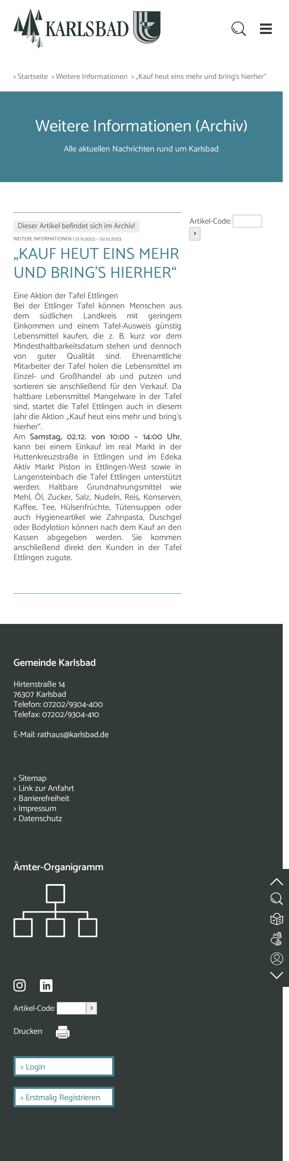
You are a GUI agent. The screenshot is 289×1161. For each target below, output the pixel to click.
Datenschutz (40, 819)
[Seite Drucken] (56, 1031)
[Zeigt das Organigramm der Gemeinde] (55, 935)
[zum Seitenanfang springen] (277, 877)
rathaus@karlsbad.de (73, 735)
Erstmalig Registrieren (63, 1098)
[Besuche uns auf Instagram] (19, 985)
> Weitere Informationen (90, 77)
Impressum (37, 809)
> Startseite (30, 77)
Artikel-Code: (211, 221)
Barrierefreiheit (43, 799)
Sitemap (32, 778)
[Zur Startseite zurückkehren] (86, 13)
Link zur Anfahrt (46, 789)
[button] (266, 28)
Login (35, 1067)
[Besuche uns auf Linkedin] (46, 985)
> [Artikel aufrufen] (195, 233)
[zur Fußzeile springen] (277, 973)
